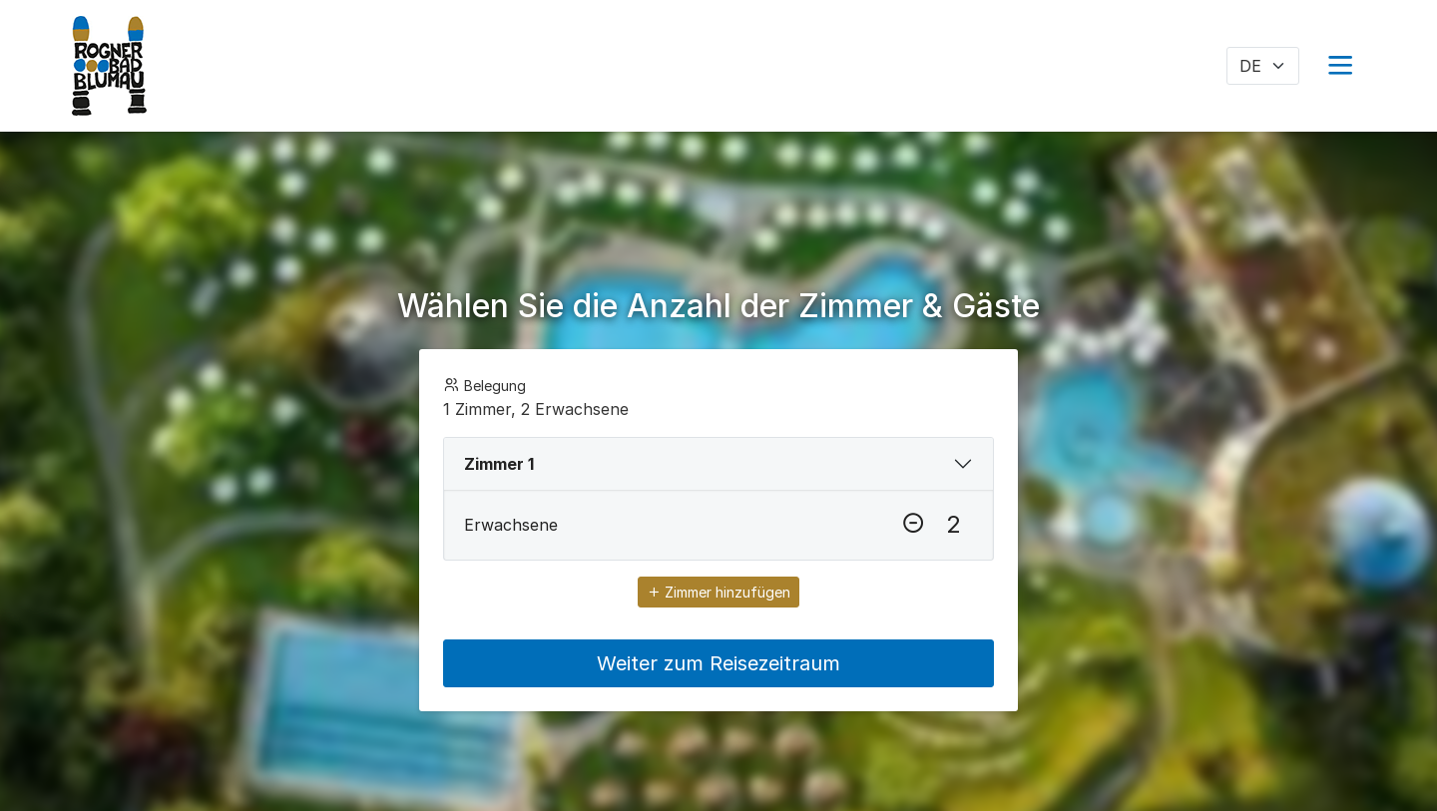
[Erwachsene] (953, 525)
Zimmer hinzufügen (718, 592)
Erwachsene (511, 525)
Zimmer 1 (499, 464)
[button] (1340, 66)
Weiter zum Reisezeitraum (718, 663)
